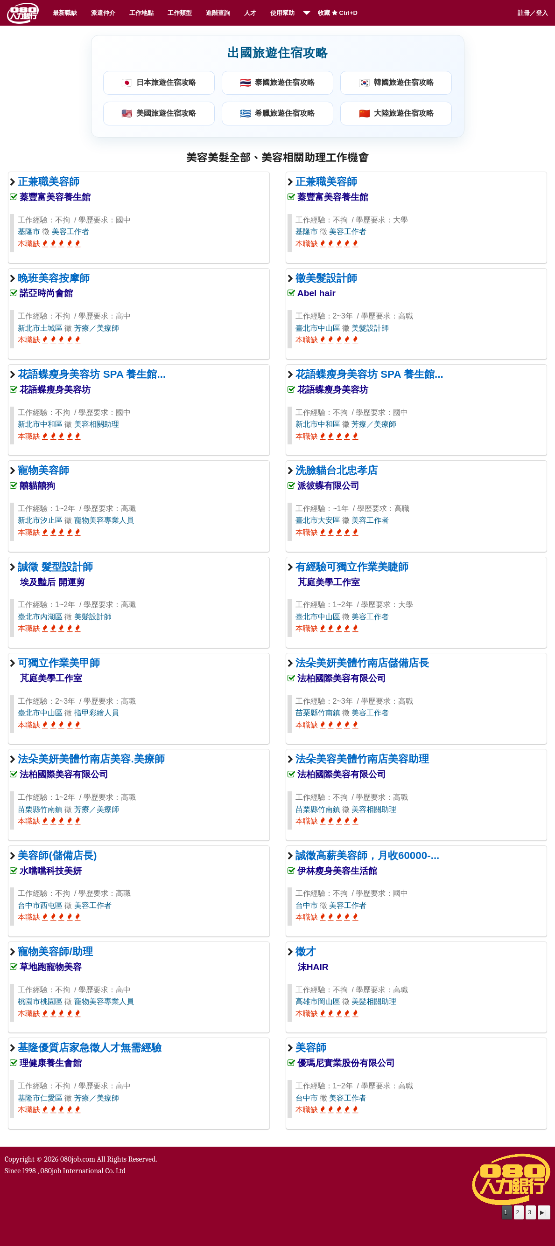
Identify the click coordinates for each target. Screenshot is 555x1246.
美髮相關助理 (373, 1001)
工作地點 (141, 12)
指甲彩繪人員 (96, 713)
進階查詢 (218, 12)
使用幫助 (282, 12)
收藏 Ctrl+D (338, 12)
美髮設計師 (370, 328)
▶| (543, 1212)
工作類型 (180, 12)
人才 (250, 12)
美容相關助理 (96, 424)
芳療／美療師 (96, 328)
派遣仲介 (103, 12)
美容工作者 (70, 231)
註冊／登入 (533, 12)
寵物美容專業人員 (104, 520)
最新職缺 (65, 12)
